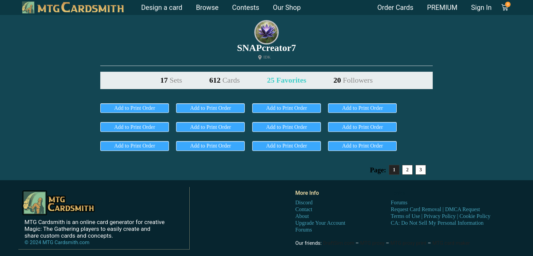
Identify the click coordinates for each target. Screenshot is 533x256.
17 (171, 80)
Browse (207, 7)
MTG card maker (451, 243)
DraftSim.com (338, 243)
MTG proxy (372, 243)
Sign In (481, 7)
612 (224, 80)
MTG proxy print (409, 243)
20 (353, 80)
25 (286, 80)
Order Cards (395, 7)
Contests (245, 7)
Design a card (161, 7)
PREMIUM (442, 7)
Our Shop (287, 7)
